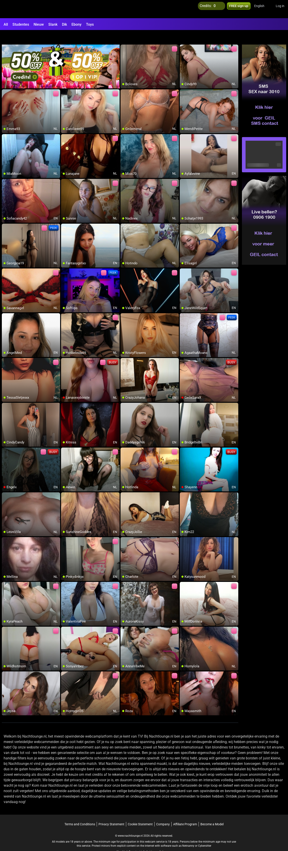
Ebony (76, 24)
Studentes (20, 24)
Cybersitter (204, 834)
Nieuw (39, 24)
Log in (280, 9)
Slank (52, 24)
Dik (64, 24)
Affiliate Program (185, 812)
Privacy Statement (111, 812)
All (6, 24)
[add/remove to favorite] (124, 36)
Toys (90, 24)
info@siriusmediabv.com (156, 839)
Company (163, 812)
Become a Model (212, 812)
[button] (262, 9)
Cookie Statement (140, 812)
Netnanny (188, 834)
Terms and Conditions (79, 812)
